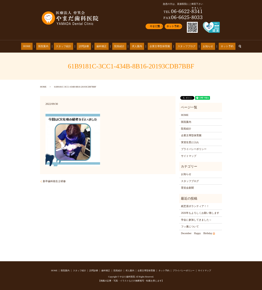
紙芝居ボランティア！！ (195, 206)
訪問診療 (92, 46)
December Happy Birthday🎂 (198, 233)
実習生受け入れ (190, 142)
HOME (46, 46)
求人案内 (133, 46)
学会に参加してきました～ (196, 220)
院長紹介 (119, 46)
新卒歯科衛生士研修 (54, 181)
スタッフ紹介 (75, 46)
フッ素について (190, 226)
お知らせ (192, 46)
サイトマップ (188, 156)
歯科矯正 (105, 46)
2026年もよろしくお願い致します (200, 213)
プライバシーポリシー (194, 149)
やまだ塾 (155, 26)
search (218, 46)
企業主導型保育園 (152, 46)
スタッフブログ (174, 46)
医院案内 (59, 46)
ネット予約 (172, 26)
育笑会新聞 (187, 187)
